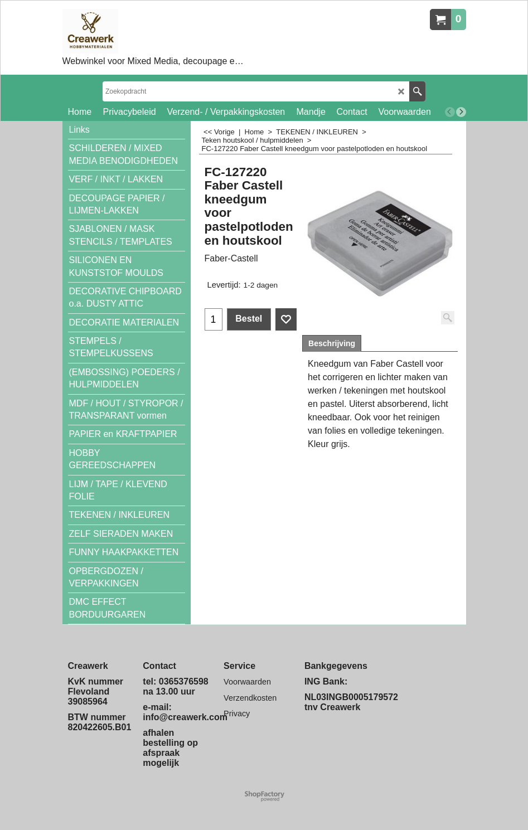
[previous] (450, 112)
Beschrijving (331, 343)
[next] (461, 112)
